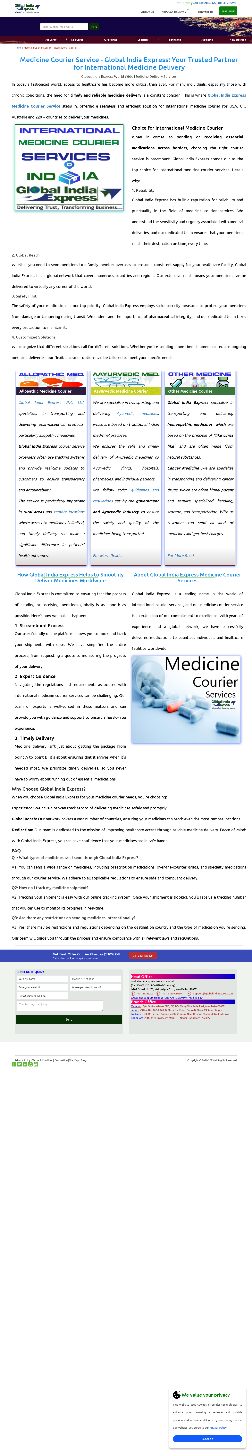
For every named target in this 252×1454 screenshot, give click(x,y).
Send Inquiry (228, 10)
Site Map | (75, 1060)
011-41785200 (227, 3)
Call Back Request (143, 955)
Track (93, 27)
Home (18, 47)
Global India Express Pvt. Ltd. (51, 402)
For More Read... (107, 555)
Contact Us (205, 11)
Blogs (84, 1060)
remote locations (69, 511)
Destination (61, 1060)
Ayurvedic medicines (137, 413)
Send (69, 1019)
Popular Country (175, 11)
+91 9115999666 (204, 3)
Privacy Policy (218, 1427)
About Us (147, 11)
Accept (207, 1439)
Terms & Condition (42, 1060)
